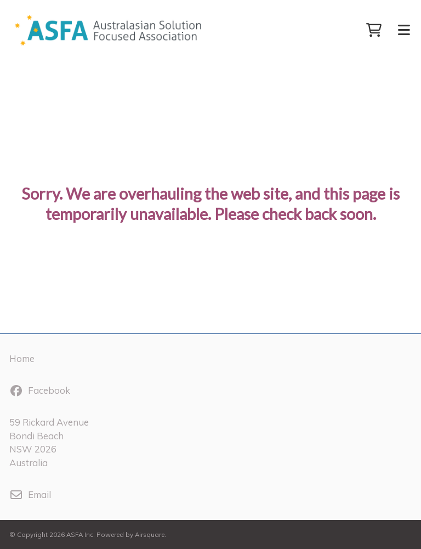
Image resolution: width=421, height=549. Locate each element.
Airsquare (149, 534)
